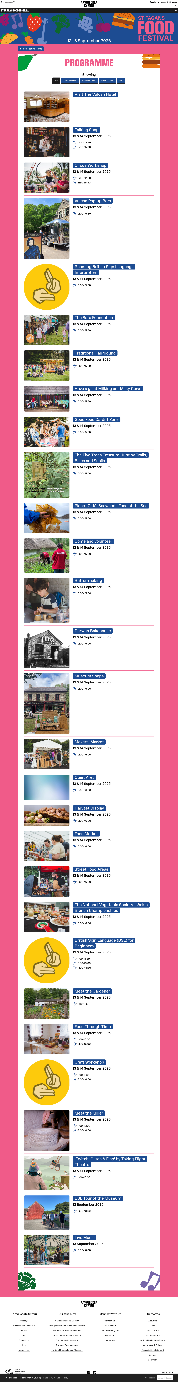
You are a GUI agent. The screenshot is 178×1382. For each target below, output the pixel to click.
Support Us (24, 1340)
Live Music (85, 1237)
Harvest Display (89, 808)
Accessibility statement (153, 1350)
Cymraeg (173, 2)
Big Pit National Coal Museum (67, 1335)
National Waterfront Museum (66, 1330)
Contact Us (109, 1321)
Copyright (152, 1360)
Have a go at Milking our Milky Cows (108, 388)
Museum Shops (89, 676)
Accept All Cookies (165, 1378)
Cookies (152, 1355)
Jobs (152, 1326)
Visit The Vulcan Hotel (95, 94)
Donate (153, 2)
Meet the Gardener (92, 991)
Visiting (23, 1321)
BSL (121, 80)
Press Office (153, 1330)
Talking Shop (87, 129)
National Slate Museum (67, 1340)
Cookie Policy (62, 1378)
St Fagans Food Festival (15, 10)
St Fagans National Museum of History (67, 1326)
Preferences (150, 1378)
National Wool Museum (67, 1345)
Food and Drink (88, 80)
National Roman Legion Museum (67, 1350)
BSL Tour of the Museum (98, 1198)
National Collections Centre (153, 1340)
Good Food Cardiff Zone (97, 419)
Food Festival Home (31, 48)
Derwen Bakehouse (93, 631)
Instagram (110, 1340)
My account (163, 2)
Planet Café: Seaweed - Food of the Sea (111, 505)
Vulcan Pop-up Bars (93, 201)
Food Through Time (93, 1026)
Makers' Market (89, 742)
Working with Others (152, 1345)
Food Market (86, 833)
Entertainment (107, 80)
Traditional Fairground (95, 353)
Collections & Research (24, 1326)
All (56, 80)
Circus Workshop (90, 165)
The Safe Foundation (94, 317)
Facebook (109, 1335)
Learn (24, 1330)
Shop (24, 1345)
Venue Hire (24, 1350)
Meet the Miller (89, 1113)
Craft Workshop (89, 1062)
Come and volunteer (93, 541)
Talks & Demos (70, 80)
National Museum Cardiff (67, 1321)
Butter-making (88, 580)
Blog (24, 1335)
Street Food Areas (91, 869)
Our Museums (8, 2)
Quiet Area (85, 777)
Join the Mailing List (109, 1330)
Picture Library (153, 1335)
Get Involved (110, 1326)
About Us (152, 1321)
